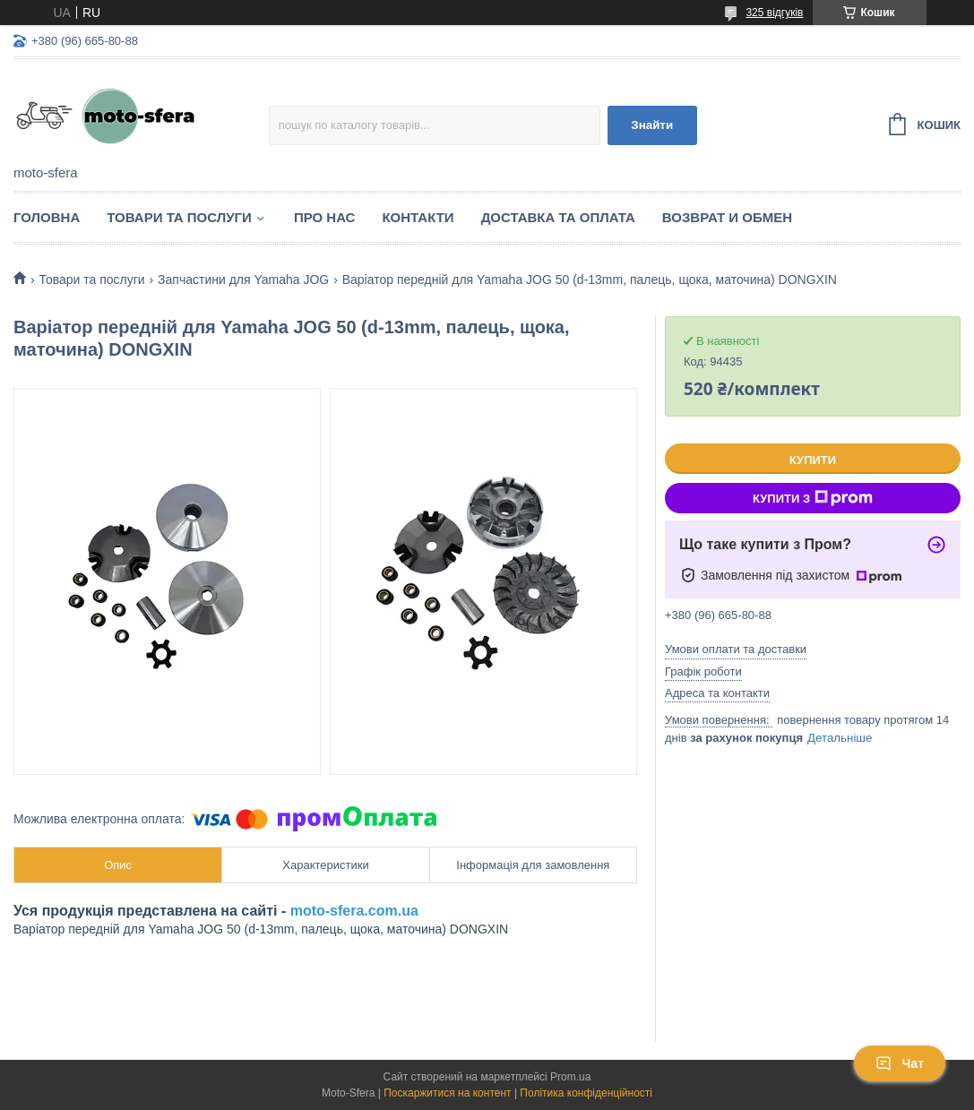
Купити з (813, 498)
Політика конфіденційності (586, 1093)
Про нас (325, 217)
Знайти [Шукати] (652, 125)
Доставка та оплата (558, 217)
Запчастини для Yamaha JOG (243, 279)
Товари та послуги (179, 217)
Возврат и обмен (727, 217)
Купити (812, 460)
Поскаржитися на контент (447, 1093)
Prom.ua (570, 1077)
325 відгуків (774, 12)
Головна (46, 217)
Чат (899, 1063)
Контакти (417, 217)
